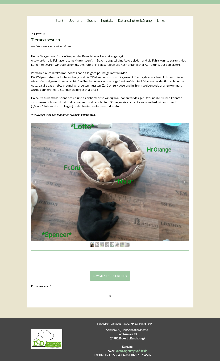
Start (59, 20)
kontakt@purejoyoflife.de (131, 351)
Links (161, 20)
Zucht (91, 20)
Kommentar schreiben (110, 276)
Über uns (75, 20)
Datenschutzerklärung (135, 20)
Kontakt (107, 20)
